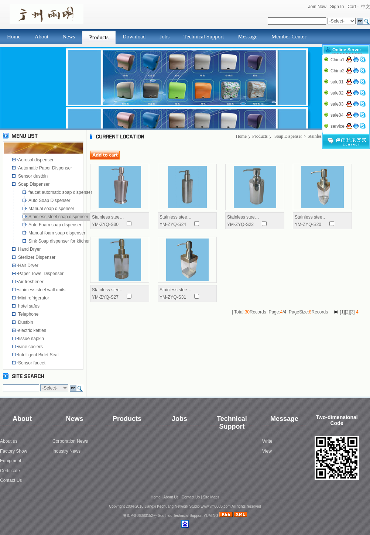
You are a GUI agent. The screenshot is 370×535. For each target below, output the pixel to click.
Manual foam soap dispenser (58, 233)
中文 (365, 6)
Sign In (337, 6)
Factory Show (13, 451)
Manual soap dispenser (52, 208)
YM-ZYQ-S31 (173, 297)
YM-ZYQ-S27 (105, 297)
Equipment (10, 460)
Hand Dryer (30, 249)
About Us (170, 497)
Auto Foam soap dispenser (55, 224)
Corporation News (70, 441)
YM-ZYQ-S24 (173, 224)
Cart (351, 6)
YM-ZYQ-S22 (240, 224)
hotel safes (30, 306)
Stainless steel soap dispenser (58, 216)
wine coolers (31, 346)
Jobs (164, 37)
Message (247, 37)
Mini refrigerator (35, 298)
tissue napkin (31, 338)
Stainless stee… (108, 217)
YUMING (210, 516)
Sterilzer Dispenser (37, 257)
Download (134, 37)
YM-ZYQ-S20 (308, 224)
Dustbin (26, 322)
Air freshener (32, 281)
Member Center (288, 37)
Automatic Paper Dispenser (45, 168)
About (42, 37)
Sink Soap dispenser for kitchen (60, 241)
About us (8, 441)
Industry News (66, 451)
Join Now (317, 6)
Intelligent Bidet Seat (39, 354)
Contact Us (11, 480)
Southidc (165, 516)
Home (14, 37)
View (267, 451)
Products (99, 37)
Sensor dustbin (34, 176)
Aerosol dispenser (36, 159)
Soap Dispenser (34, 184)
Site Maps (211, 497)
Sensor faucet (32, 363)
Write (267, 441)
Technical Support (204, 37)
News (68, 37)
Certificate (10, 470)
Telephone (29, 314)
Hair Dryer (29, 265)
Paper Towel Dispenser (42, 273)
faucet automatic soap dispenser (61, 192)
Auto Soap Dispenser (50, 200)
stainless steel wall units (42, 289)
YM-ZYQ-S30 (105, 224)
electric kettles (32, 330)
